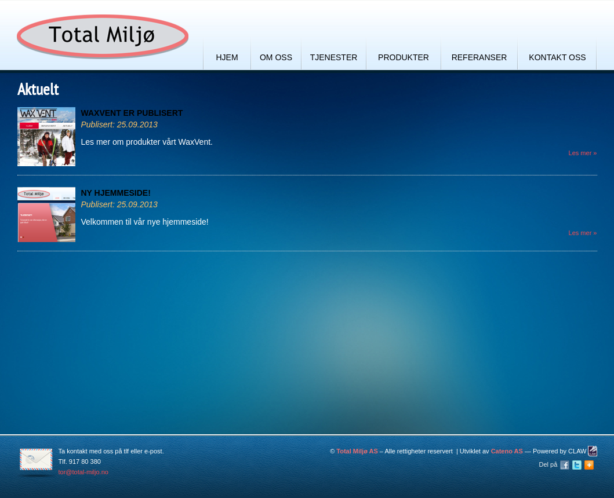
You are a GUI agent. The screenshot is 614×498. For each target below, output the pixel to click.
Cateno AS (507, 451)
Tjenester (334, 57)
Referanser (479, 57)
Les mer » (583, 152)
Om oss (276, 57)
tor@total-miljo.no (83, 471)
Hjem (227, 57)
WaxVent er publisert (132, 113)
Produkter (403, 57)
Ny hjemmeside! (116, 192)
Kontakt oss (557, 57)
